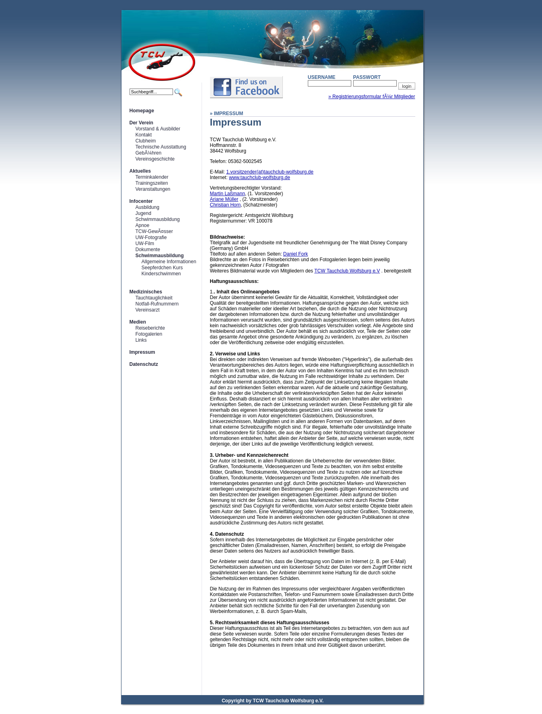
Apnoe (143, 225)
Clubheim (146, 141)
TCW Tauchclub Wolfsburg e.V (347, 271)
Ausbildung (147, 207)
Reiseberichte (150, 328)
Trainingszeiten (152, 183)
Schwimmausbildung (158, 219)
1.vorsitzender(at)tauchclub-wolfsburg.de (269, 172)
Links (141, 340)
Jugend (143, 213)
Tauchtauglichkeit (154, 298)
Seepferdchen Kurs (162, 267)
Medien (138, 322)
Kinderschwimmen (161, 274)
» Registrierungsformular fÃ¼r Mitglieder (371, 96)
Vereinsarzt (148, 310)
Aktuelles (140, 171)
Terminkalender (152, 177)
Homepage (142, 110)
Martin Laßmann (227, 193)
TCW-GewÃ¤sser (154, 231)
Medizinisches (146, 292)
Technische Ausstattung (161, 147)
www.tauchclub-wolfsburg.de (259, 177)
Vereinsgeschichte (155, 159)
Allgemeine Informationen (169, 261)
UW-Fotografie (151, 237)
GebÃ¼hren (149, 153)
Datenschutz (144, 364)
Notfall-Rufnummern (157, 304)
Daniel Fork (295, 254)
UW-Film (145, 243)
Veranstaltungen (153, 189)
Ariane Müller (224, 199)
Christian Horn (225, 205)
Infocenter (141, 201)
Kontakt (144, 135)
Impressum (142, 352)
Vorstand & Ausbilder (158, 129)
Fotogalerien (149, 334)
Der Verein (141, 123)
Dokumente (148, 249)
